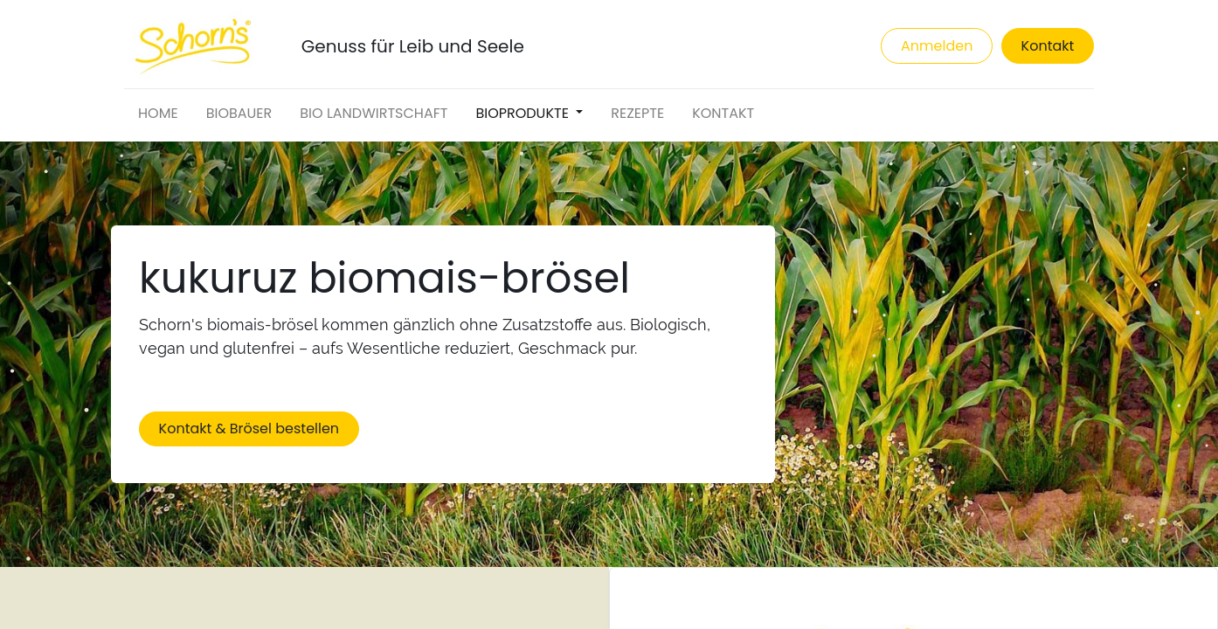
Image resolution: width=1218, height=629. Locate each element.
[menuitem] (158, 113)
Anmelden (936, 46)
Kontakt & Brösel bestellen (249, 428)
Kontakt (1048, 46)
